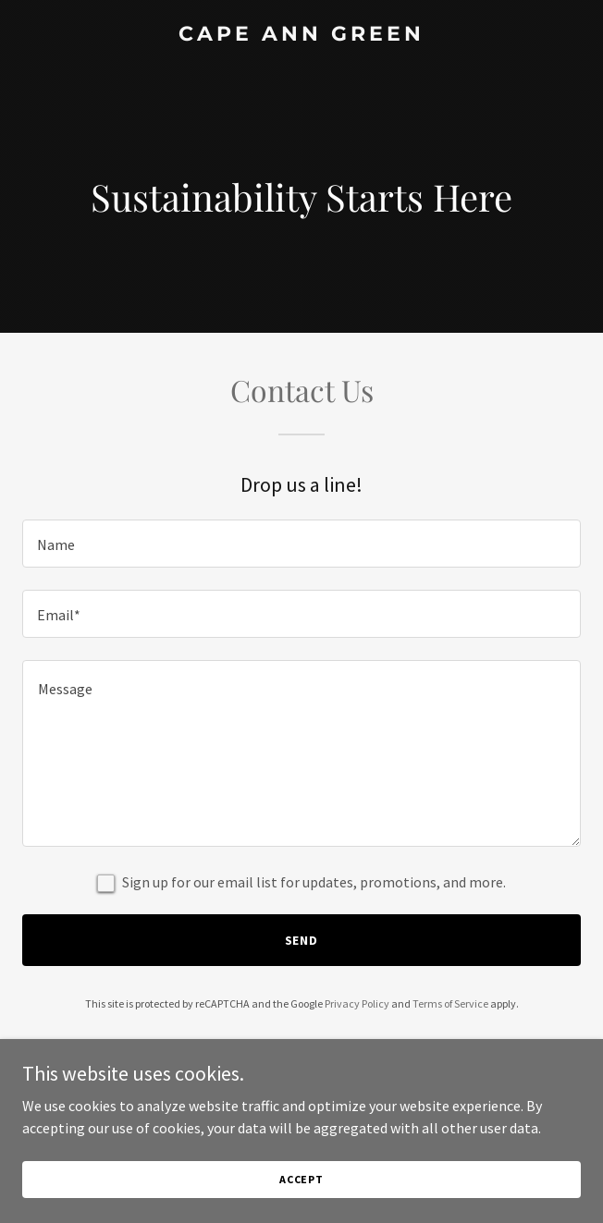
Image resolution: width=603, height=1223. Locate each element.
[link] (301, 35)
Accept (301, 1179)
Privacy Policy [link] (357, 1003)
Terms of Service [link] (450, 1003)
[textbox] (301, 544)
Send (302, 940)
